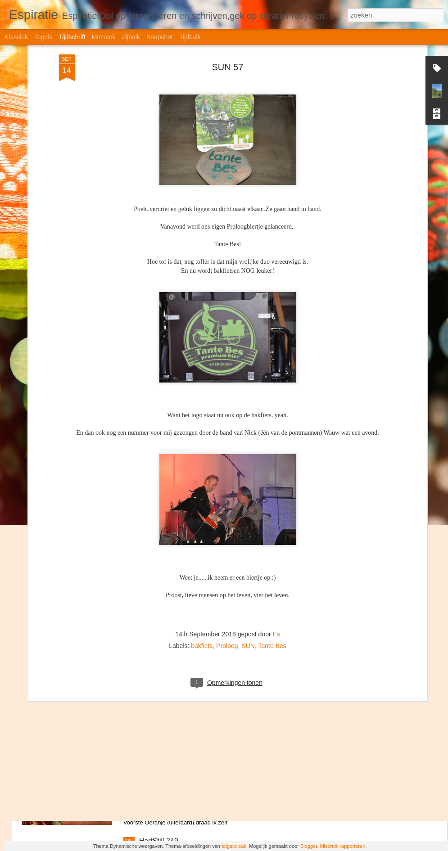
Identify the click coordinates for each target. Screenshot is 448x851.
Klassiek (16, 37)
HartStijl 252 (158, 534)
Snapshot (159, 37)
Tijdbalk (190, 37)
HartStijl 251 (158, 636)
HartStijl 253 (158, 432)
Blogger (308, 846)
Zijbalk (131, 37)
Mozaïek (104, 37)
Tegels (43, 37)
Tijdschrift (72, 37)
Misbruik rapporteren (342, 846)
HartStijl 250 (158, 739)
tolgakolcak (234, 846)
